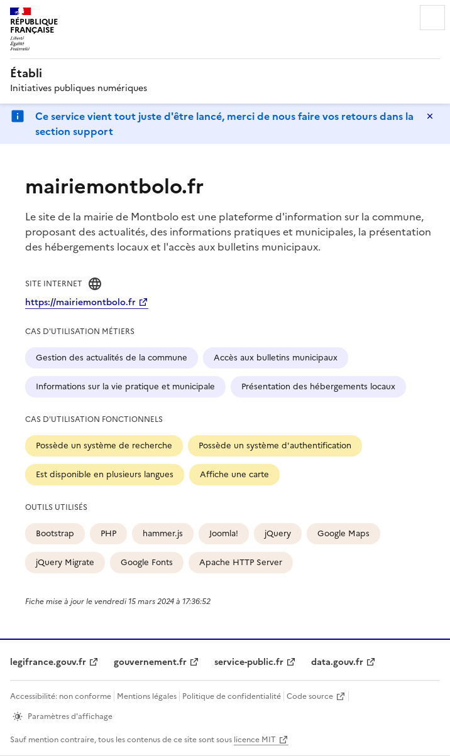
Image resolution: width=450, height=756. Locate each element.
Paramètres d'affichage (70, 716)
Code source (310, 696)
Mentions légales (147, 696)
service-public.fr (248, 662)
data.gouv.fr (337, 662)
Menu (432, 17)
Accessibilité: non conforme (60, 696)
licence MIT (255, 739)
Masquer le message (430, 116)
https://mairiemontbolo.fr (80, 302)
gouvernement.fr (150, 662)
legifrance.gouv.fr (48, 662)
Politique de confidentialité (231, 696)
